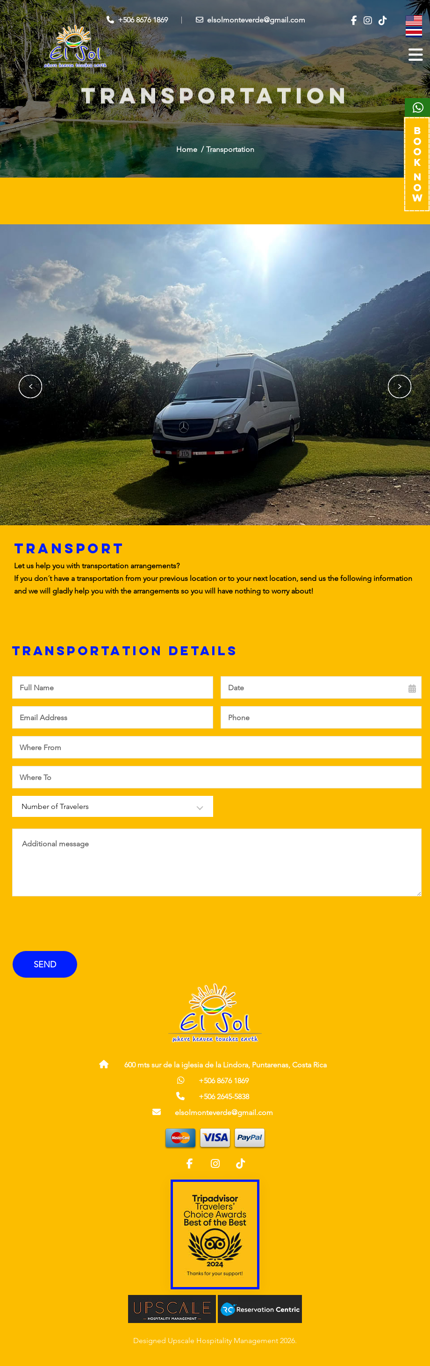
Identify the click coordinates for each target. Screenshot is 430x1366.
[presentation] (79, 925)
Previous (30, 386)
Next (399, 386)
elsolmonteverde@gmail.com (250, 19)
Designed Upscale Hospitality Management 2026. (215, 1340)
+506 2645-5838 (224, 1096)
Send (45, 964)
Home (186, 149)
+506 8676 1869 (137, 19)
